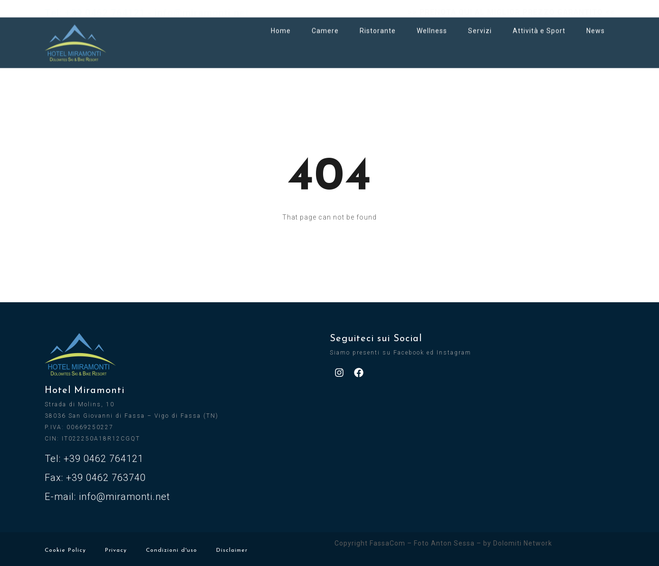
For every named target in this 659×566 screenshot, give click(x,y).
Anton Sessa (453, 543)
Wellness (432, 24)
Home (281, 24)
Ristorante (378, 24)
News (595, 24)
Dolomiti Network (522, 543)
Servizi (480, 24)
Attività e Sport (539, 24)
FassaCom (387, 543)
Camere (325, 24)
